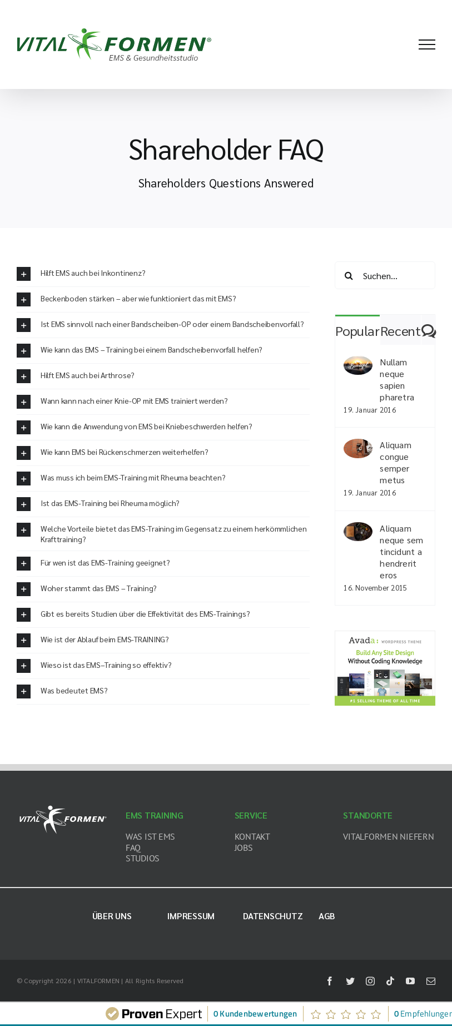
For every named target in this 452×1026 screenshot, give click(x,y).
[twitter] (350, 981)
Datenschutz (272, 915)
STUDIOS (143, 858)
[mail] (430, 981)
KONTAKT (252, 836)
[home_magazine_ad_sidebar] (385, 635)
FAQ (133, 847)
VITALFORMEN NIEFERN (388, 836)
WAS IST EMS (150, 836)
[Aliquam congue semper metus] (358, 446)
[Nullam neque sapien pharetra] (358, 363)
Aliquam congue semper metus (395, 462)
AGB (327, 915)
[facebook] (329, 981)
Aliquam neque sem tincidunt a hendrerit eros (401, 551)
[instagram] (370, 981)
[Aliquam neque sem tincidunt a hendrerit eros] (358, 530)
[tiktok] (390, 981)
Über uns (112, 915)
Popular (357, 330)
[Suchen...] (385, 275)
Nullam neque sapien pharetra (397, 379)
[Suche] (348, 275)
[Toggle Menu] (427, 44)
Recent (400, 330)
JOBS (244, 847)
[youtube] (410, 981)
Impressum (191, 915)
